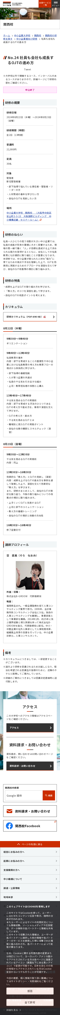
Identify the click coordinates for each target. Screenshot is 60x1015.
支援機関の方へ (12, 870)
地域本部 (8, 897)
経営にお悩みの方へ (14, 851)
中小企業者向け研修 (26, 38)
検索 (49, 795)
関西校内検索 (12, 788)
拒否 (30, 991)
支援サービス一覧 (45, 3)
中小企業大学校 (22, 35)
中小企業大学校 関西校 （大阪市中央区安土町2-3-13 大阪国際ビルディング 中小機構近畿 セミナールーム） (29, 216)
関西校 (37, 35)
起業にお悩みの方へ (14, 860)
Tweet (27, 69)
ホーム (6, 35)
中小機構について (13, 879)
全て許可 (30, 1002)
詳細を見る (12, 1010)
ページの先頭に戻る (32, 844)
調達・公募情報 (12, 888)
